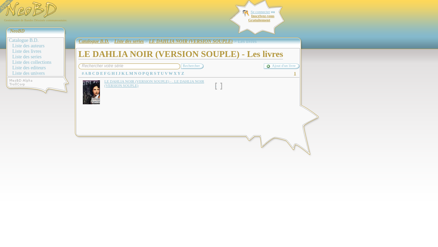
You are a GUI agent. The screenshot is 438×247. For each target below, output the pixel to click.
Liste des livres (26, 51)
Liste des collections (31, 62)
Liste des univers (28, 73)
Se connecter (260, 12)
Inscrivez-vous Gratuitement (261, 18)
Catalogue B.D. (24, 40)
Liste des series (27, 56)
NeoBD (17, 31)
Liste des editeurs (29, 67)
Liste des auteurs (28, 45)
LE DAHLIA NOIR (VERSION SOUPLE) (191, 41)
